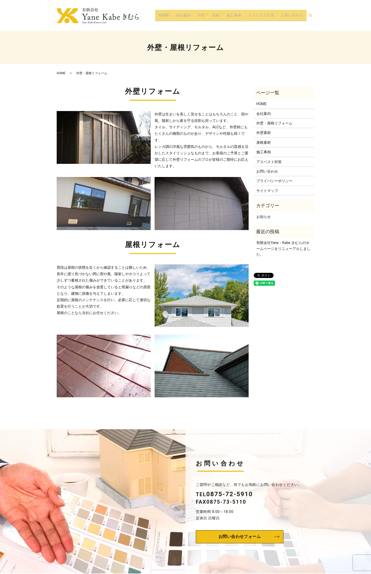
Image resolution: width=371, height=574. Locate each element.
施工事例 (233, 15)
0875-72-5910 (229, 494)
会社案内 (182, 15)
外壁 (200, 15)
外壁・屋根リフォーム (274, 123)
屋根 (214, 15)
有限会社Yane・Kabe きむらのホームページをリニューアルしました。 (283, 248)
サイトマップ (267, 191)
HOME (162, 15)
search (312, 15)
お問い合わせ (291, 15)
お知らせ (263, 217)
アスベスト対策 (260, 15)
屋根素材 (263, 142)
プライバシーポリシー (274, 181)
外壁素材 (263, 133)
